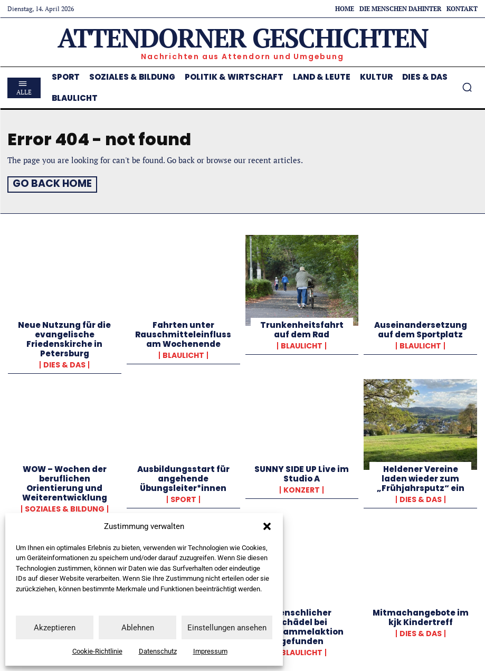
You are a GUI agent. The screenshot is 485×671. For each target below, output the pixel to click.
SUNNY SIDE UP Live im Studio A (301, 472)
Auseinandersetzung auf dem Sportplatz (420, 328)
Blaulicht (183, 353)
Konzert (301, 488)
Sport (183, 498)
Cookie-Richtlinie (97, 651)
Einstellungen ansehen (227, 627)
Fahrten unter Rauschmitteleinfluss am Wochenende (183, 333)
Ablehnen (137, 627)
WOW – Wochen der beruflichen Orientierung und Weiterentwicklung (64, 482)
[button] (267, 526)
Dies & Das (64, 363)
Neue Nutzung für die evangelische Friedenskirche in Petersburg (64, 337)
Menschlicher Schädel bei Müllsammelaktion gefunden (302, 626)
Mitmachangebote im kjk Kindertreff (421, 616)
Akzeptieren (54, 627)
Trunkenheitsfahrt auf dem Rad (302, 328)
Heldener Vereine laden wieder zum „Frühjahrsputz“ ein (420, 477)
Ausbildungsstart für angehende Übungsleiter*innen (183, 477)
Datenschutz (158, 651)
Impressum (210, 651)
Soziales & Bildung (64, 507)
